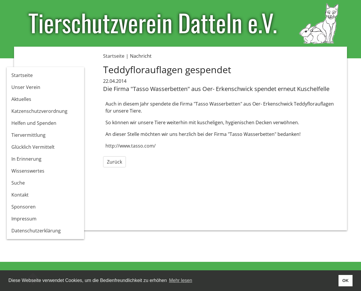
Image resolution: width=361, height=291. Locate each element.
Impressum (24, 218)
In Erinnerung (26, 159)
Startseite (22, 75)
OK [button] (345, 280)
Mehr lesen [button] (180, 280)
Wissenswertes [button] (27, 171)
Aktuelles (21, 99)
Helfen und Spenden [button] (33, 123)
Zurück (114, 162)
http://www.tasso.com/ (130, 146)
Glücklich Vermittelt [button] (33, 147)
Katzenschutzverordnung (39, 111)
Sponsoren (23, 207)
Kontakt (20, 195)
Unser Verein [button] (25, 87)
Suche (18, 183)
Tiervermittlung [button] (28, 135)
